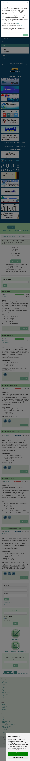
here (18, 23)
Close (25, 35)
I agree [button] (18, 752)
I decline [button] (18, 755)
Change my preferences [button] (18, 757)
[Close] (27, 2)
